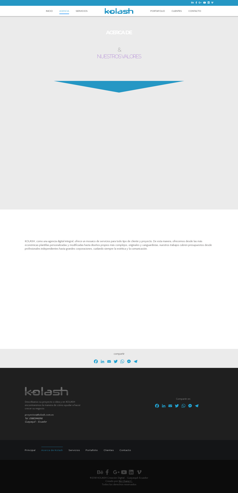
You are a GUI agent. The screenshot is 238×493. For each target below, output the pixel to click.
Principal (30, 450)
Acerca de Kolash (52, 450)
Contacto (125, 450)
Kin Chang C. (126, 481)
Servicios (74, 450)
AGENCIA (64, 11)
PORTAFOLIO (157, 11)
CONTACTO (194, 11)
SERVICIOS (82, 11)
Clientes (109, 450)
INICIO (49, 11)
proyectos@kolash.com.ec (39, 414)
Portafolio (92, 450)
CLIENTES (177, 11)
